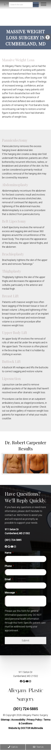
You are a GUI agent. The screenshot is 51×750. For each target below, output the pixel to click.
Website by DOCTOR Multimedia (25, 728)
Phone (9, 566)
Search (36, 5)
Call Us (13, 747)
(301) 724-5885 (13, 540)
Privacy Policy (34, 719)
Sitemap (5, 719)
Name (9, 552)
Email (9, 579)
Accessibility (18, 719)
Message (11, 592)
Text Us (38, 747)
